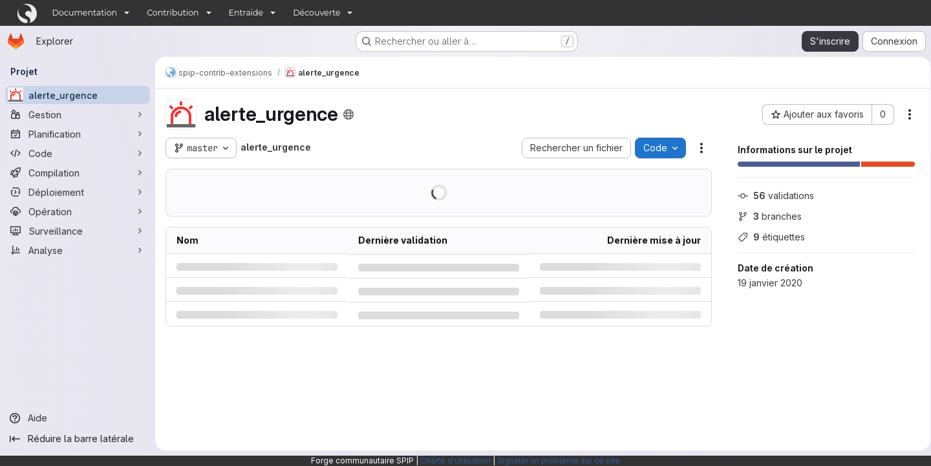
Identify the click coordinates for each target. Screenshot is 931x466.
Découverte (316, 12)
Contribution (172, 12)
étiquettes (766, 236)
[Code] (77, 153)
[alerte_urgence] (77, 95)
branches (765, 216)
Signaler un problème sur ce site (558, 460)
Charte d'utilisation (455, 460)
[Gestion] (77, 114)
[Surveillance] (77, 231)
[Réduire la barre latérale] (77, 439)
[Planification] (77, 134)
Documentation (85, 12)
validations (771, 195)
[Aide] (77, 418)
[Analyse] (77, 250)
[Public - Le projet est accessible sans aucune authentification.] (348, 114)
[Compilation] (77, 173)
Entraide (246, 12)
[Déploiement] (77, 192)
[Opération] (77, 211)
